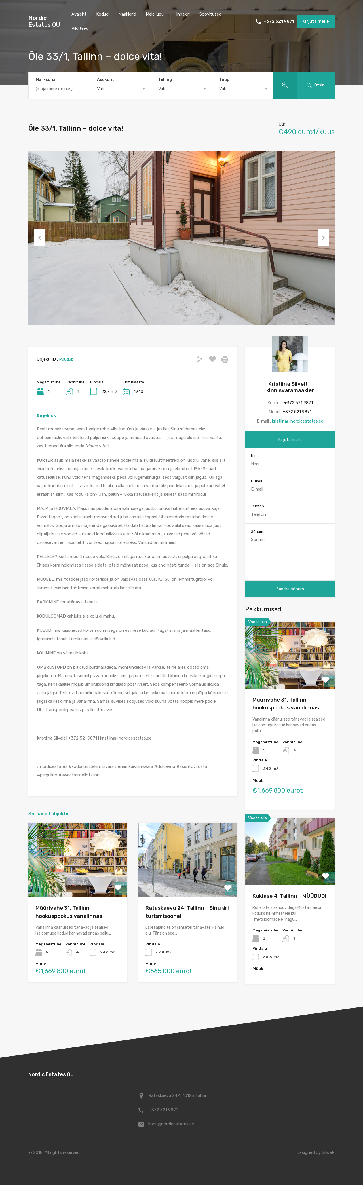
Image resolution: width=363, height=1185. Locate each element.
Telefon (257, 506)
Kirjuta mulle (290, 439)
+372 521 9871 (278, 21)
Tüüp (224, 79)
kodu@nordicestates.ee (171, 1124)
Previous (39, 237)
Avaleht (78, 14)
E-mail (256, 481)
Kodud (102, 14)
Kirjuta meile (316, 21)
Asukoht (105, 79)
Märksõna (46, 79)
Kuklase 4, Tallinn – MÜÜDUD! (289, 896)
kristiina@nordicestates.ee (297, 421)
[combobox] (120, 89)
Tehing (165, 79)
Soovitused (210, 14)
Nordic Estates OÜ (44, 21)
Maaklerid (127, 14)
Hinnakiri (181, 14)
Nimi (254, 455)
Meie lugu (155, 14)
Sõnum (257, 531)
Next (323, 237)
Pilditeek (79, 28)
